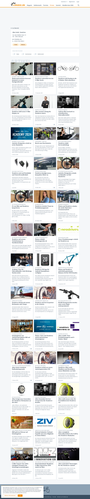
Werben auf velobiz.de (62, 497)
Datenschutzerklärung (46, 497)
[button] (20, 495)
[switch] (14, 54)
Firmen (52, 5)
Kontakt (54, 497)
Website (23, 44)
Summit (58, 5)
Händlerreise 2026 (67, 5)
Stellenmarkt (37, 5)
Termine (45, 5)
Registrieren (72, 1)
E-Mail (15, 44)
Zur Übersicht (15, 28)
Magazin (29, 5)
